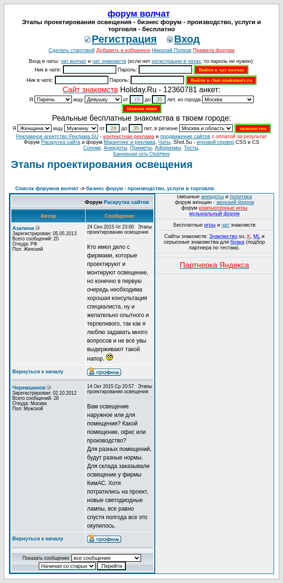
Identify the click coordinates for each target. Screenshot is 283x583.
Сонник (92, 147)
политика (241, 196)
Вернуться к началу (37, 371)
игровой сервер (215, 142)
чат (225, 225)
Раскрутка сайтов (126, 202)
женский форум (235, 202)
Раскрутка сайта (60, 142)
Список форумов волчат (47, 188)
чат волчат (73, 61)
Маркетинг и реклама (129, 142)
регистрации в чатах (176, 61)
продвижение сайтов (185, 136)
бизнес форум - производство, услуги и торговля (150, 188)
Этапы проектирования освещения (102, 164)
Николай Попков (172, 50)
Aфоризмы (168, 147)
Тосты (191, 147)
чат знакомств (109, 61)
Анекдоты (115, 147)
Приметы (141, 147)
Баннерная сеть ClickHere (141, 154)
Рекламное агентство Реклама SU (57, 136)
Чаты (164, 142)
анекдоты (212, 196)
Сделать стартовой (72, 50)
